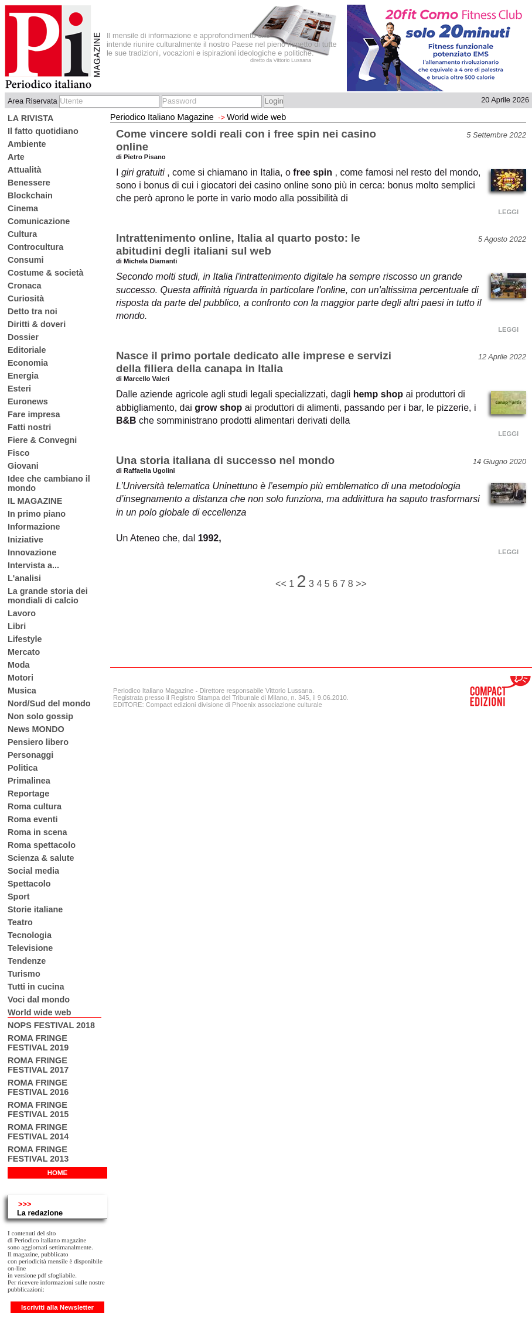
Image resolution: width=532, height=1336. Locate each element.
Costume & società (46, 272)
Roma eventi (33, 819)
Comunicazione (39, 221)
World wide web (39, 1012)
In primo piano (37, 513)
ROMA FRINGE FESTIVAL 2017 (38, 1065)
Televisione (30, 948)
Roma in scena (37, 832)
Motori (20, 677)
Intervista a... (33, 565)
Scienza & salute (41, 858)
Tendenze (27, 961)
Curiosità (26, 298)
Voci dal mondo (39, 999)
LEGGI (508, 211)
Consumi (26, 260)
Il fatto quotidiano (43, 131)
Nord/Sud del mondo (49, 703)
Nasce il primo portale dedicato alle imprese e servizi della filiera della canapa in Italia (253, 362)
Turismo (24, 973)
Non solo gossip (40, 716)
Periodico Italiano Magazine (162, 117)
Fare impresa (34, 414)
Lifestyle (25, 639)
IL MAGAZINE (35, 501)
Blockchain (30, 195)
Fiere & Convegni (42, 440)
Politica (22, 767)
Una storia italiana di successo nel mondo (225, 460)
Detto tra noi (32, 311)
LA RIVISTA (30, 118)
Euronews (28, 401)
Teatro (20, 922)
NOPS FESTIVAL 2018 (51, 1025)
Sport (19, 896)
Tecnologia (30, 935)
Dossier (23, 337)
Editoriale (27, 350)
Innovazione (32, 552)
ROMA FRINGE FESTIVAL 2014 (38, 1131)
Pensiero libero (38, 742)
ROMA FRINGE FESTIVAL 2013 (38, 1154)
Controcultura (35, 247)
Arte (16, 157)
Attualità (25, 169)
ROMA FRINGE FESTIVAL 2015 (38, 1109)
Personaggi (30, 755)
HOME (57, 1172)
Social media (33, 870)
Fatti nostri (29, 427)
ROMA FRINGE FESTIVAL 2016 (38, 1087)
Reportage (28, 793)
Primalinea (29, 780)
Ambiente (27, 144)
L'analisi (24, 578)
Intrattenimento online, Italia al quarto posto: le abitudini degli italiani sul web (238, 244)
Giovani (23, 465)
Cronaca (25, 285)
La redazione (40, 1212)
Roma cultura (35, 806)
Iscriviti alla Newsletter (57, 1307)
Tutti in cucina (36, 986)
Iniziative (25, 539)
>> (361, 584)
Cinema (23, 208)
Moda (19, 664)
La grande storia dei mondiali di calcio (48, 595)
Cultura (22, 234)
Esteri (19, 388)
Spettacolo (29, 883)
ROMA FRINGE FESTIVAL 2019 (38, 1042)
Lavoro (22, 613)
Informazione (34, 526)
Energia (23, 375)
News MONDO (36, 729)
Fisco (19, 453)
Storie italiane (35, 909)
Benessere (29, 182)
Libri (17, 626)
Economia (28, 363)
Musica (22, 690)
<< (282, 584)
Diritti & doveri (37, 324)
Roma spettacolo (42, 845)
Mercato (24, 652)
